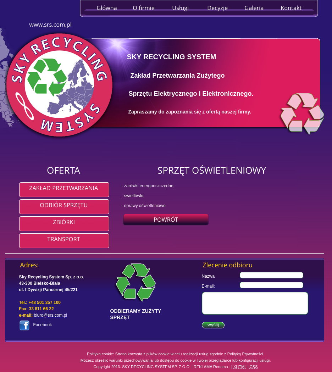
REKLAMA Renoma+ (212, 367)
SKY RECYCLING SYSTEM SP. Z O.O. (156, 367)
